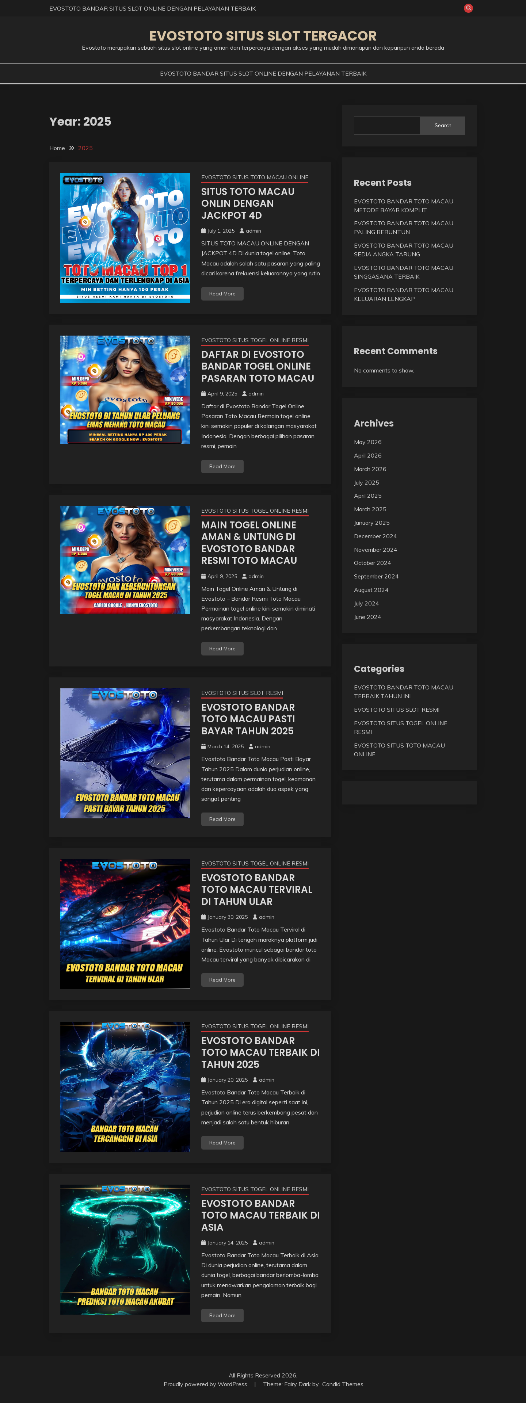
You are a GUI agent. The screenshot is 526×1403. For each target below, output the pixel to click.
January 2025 (372, 522)
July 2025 (366, 482)
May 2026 (368, 442)
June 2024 (367, 616)
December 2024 (375, 536)
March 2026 (370, 469)
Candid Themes (342, 1384)
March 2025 (370, 509)
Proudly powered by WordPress (206, 1384)
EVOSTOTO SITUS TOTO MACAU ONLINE (254, 177)
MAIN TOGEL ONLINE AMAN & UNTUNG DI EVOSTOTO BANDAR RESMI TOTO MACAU (249, 543)
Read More (222, 293)
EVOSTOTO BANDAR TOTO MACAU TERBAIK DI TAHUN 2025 (260, 1052)
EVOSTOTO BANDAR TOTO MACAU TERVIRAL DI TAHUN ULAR (256, 889)
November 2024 (375, 549)
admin (253, 231)
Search (443, 125)
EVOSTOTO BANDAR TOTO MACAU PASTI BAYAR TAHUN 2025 (248, 719)
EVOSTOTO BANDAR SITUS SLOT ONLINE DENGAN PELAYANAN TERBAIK (152, 8)
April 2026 (368, 455)
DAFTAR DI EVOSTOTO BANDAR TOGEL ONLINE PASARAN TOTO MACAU (257, 366)
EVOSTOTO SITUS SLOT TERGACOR (263, 35)
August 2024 (371, 589)
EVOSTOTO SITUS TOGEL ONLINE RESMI (255, 340)
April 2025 (368, 495)
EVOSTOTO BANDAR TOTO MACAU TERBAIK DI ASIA (260, 1215)
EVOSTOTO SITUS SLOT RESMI (242, 692)
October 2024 (372, 562)
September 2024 (376, 576)
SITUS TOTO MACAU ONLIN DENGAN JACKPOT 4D (247, 203)
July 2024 (366, 603)
